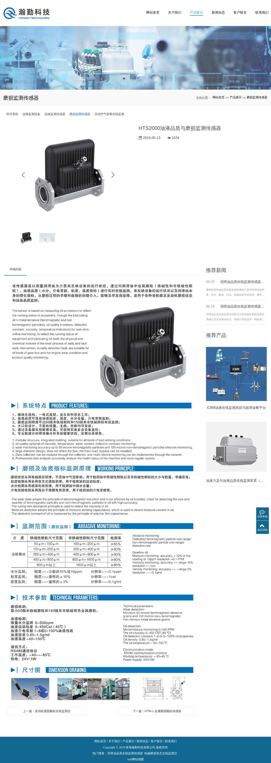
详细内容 (15, 262)
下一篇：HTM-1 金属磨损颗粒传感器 (157, 704)
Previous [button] (23, 168)
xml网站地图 (135, 752)
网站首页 (147, 9)
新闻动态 (215, 9)
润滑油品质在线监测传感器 (125, 746)
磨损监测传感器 (257, 90)
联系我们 (261, 9)
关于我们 (170, 9)
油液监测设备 (31, 107)
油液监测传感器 (54, 107)
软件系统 (12, 107)
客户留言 (238, 9)
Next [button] (113, 168)
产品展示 (192, 9)
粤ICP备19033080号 (135, 758)
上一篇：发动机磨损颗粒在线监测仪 (47, 704)
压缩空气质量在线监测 (109, 107)
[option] (68, 168)
